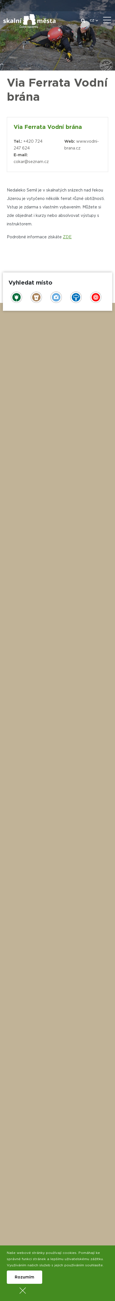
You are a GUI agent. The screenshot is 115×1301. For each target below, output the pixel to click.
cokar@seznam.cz (31, 162)
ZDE (67, 237)
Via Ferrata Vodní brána (48, 127)
